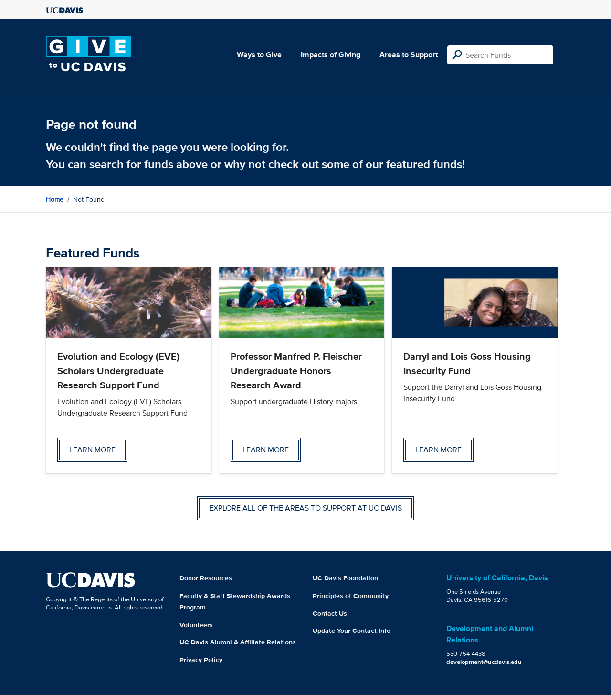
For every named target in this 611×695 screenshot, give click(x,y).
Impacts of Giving (330, 54)
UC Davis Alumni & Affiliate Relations (237, 642)
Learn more (92, 449)
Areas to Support (408, 54)
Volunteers (196, 625)
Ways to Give (259, 54)
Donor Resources (205, 578)
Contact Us (330, 613)
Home (54, 199)
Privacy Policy (200, 659)
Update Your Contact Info (351, 630)
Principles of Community (351, 595)
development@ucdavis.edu (484, 661)
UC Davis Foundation (345, 578)
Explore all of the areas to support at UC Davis (305, 508)
